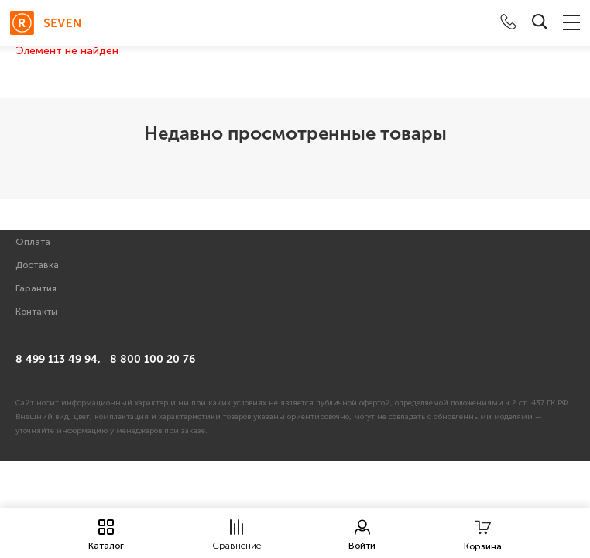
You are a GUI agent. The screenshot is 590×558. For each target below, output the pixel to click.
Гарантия (36, 288)
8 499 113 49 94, (58, 359)
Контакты (36, 311)
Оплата (32, 241)
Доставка (37, 265)
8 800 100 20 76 (152, 359)
